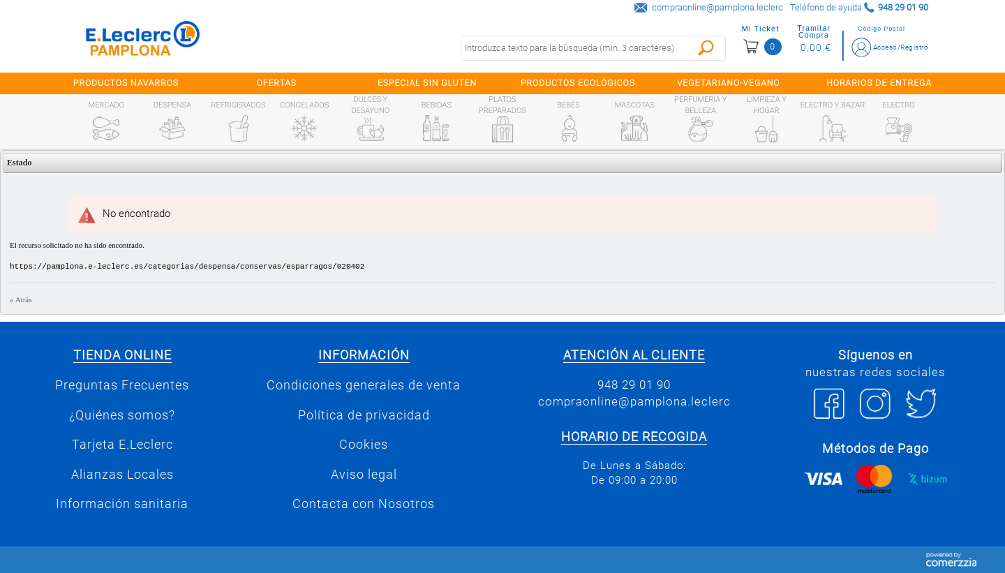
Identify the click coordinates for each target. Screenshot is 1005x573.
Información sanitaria (122, 504)
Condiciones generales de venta (364, 385)
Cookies (363, 445)
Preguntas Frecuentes (122, 385)
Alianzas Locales (122, 475)
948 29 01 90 (634, 385)
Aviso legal (364, 475)
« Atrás (20, 299)
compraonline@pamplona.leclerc (717, 7)
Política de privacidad (364, 415)
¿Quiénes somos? (122, 415)
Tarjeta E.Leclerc (122, 445)
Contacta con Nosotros (363, 504)
